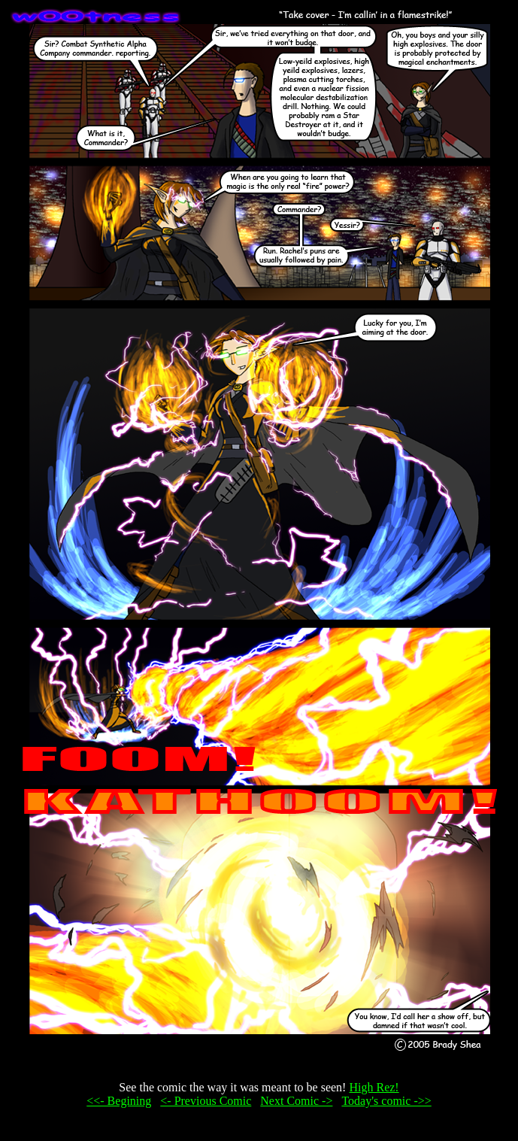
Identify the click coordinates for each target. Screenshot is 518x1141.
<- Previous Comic (205, 1100)
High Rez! (373, 1087)
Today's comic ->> (386, 1100)
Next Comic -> (296, 1100)
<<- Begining (118, 1100)
